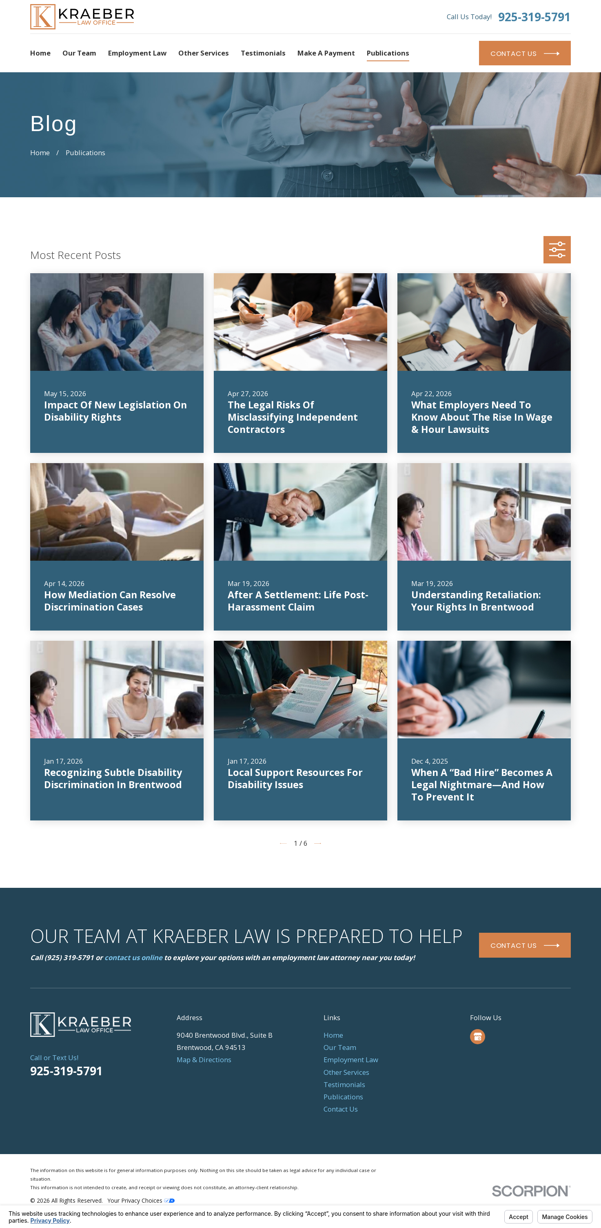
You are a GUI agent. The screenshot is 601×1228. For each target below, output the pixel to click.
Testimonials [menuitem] (263, 53)
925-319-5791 (534, 16)
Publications (343, 1096)
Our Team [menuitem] (79, 53)
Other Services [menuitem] (203, 53)
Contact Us (341, 1109)
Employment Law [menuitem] (137, 53)
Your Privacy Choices (141, 1200)
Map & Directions (204, 1059)
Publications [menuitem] (388, 53)
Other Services (346, 1072)
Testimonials (344, 1084)
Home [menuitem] (40, 53)
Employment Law (351, 1059)
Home (333, 1035)
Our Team (340, 1047)
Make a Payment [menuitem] (326, 53)
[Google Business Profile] (478, 1036)
